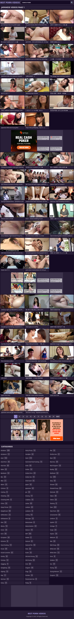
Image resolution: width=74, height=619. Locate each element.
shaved (54, 484)
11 (53, 416)
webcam (54, 537)
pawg (28, 583)
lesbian (29, 507)
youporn (54, 575)
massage (29, 518)
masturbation (31, 526)
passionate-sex (31, 579)
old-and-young (31, 556)
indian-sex (30, 477)
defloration (6, 514)
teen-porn (54, 511)
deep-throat (6, 507)
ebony (4, 526)
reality (53, 469)
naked (28, 537)
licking (29, 514)
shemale (54, 492)
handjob (29, 454)
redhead (54, 473)
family (4, 556)
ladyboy (29, 499)
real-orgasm (55, 465)
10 (49, 416)
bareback (5, 473)
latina (28, 503)
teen (53, 507)
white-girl (54, 548)
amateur (5, 450)
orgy (28, 571)
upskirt (53, 522)
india (28, 465)
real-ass (54, 461)
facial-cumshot (7, 552)
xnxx (53, 556)
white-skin (55, 552)
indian (29, 469)
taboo (53, 496)
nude (28, 552)
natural (29, 541)
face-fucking (6, 545)
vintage (53, 526)
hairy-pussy (30, 450)
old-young (30, 560)
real (53, 458)
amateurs (5, 454)
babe (4, 469)
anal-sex (5, 465)
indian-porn (30, 473)
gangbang (5, 567)
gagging (5, 564)
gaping (4, 571)
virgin (53, 530)
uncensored (55, 514)
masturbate (30, 522)
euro (4, 533)
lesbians (29, 511)
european (5, 537)
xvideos (54, 560)
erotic (4, 530)
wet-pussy (54, 545)
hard (28, 458)
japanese (29, 488)
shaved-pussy (56, 488)
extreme (4, 541)
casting (4, 492)
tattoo (53, 499)
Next (57, 416)
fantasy (5, 560)
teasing (53, 503)
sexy (53, 480)
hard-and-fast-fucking (33, 461)
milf (28, 533)
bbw (4, 480)
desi (4, 522)
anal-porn (5, 461)
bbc (3, 477)
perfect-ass (55, 454)
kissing (29, 496)
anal (4, 458)
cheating (5, 496)
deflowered (5, 518)
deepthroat (6, 511)
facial (4, 548)
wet (53, 541)
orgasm (29, 567)
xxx (52, 564)
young (53, 567)
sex (53, 477)
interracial (30, 480)
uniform (54, 518)
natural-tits (30, 545)
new (28, 548)
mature (29, 530)
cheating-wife (6, 499)
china (4, 503)
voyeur (53, 533)
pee (53, 450)
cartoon (4, 488)
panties (29, 575)
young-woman (56, 571)
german (5, 579)
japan (28, 484)
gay (3, 575)
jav (27, 492)
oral (28, 564)
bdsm (4, 484)
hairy (4, 583)
